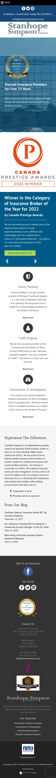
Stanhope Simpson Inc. (27, 764)
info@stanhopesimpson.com (28, 19)
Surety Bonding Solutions (28, 730)
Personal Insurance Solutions (28, 734)
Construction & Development (28, 389)
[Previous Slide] (6, 261)
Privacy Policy (28, 769)
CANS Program (28, 338)
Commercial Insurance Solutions (28, 723)
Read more (28, 317)
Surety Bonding (28, 286)
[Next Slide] (35, 261)
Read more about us (20, 253)
